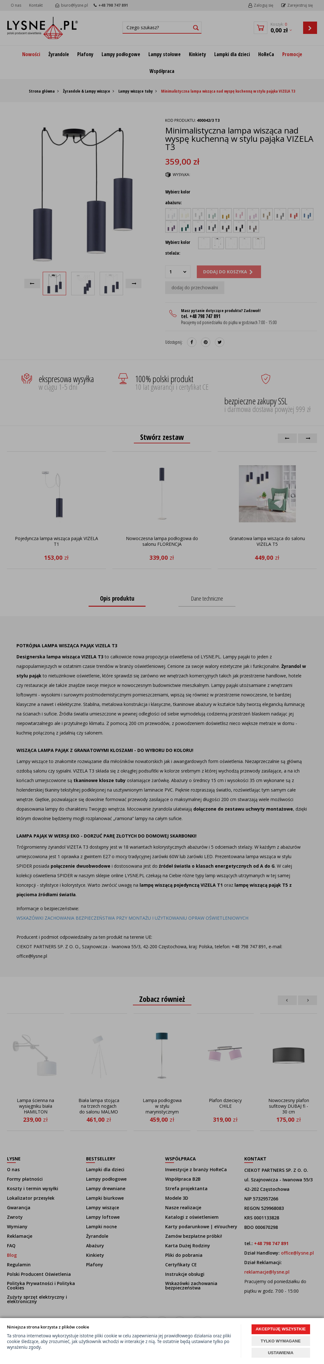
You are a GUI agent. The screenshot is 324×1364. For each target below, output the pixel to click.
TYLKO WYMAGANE (281, 1341)
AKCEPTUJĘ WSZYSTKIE (281, 1329)
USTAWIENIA (281, 1352)
